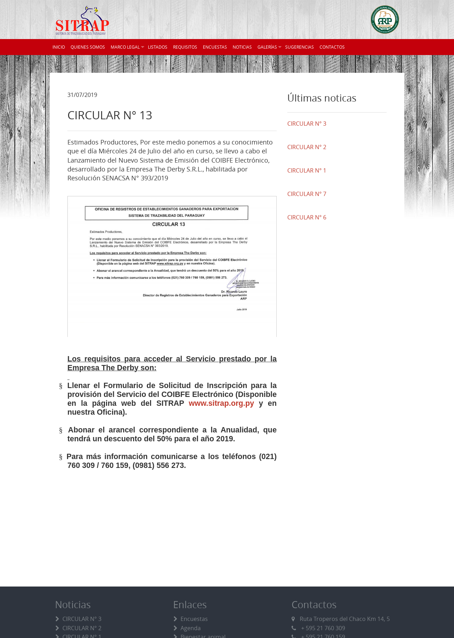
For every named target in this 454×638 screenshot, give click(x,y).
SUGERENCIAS (299, 47)
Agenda (191, 628)
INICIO (58, 47)
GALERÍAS (267, 47)
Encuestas (194, 619)
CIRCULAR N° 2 (81, 628)
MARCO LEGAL (125, 47)
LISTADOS (157, 47)
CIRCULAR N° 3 (81, 619)
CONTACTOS (332, 47)
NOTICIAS (242, 47)
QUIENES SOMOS (88, 47)
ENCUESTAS (215, 47)
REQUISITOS (185, 47)
